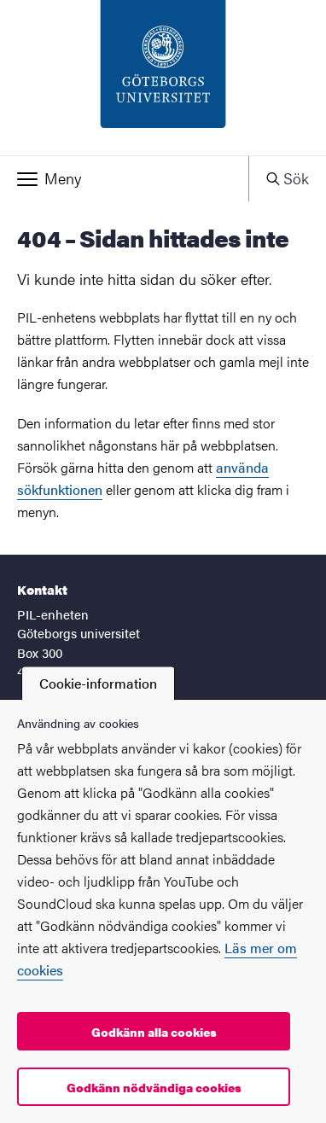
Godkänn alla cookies (154, 1031)
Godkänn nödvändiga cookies (154, 1087)
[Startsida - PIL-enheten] (163, 77)
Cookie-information (98, 683)
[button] (124, 178)
